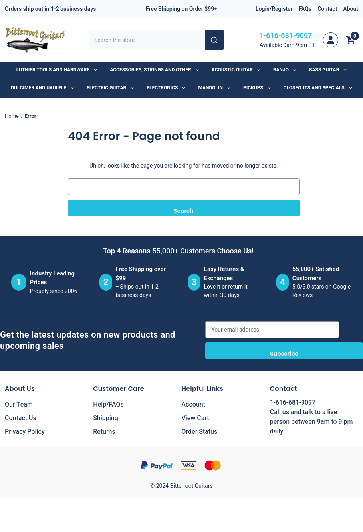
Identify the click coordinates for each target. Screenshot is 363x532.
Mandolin (214, 87)
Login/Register (274, 9)
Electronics (166, 87)
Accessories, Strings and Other (154, 69)
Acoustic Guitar (236, 69)
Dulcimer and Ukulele (42, 87)
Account (193, 404)
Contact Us (20, 418)
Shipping (105, 418)
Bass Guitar (328, 69)
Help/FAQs (108, 404)
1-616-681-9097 (286, 35)
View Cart (195, 418)
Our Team (19, 404)
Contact (327, 9)
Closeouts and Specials (318, 87)
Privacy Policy (25, 432)
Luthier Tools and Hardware (56, 69)
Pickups (257, 87)
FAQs (305, 9)
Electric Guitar (110, 87)
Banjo (284, 69)
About (350, 9)
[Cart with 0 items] (350, 39)
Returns (104, 432)
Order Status (200, 432)
